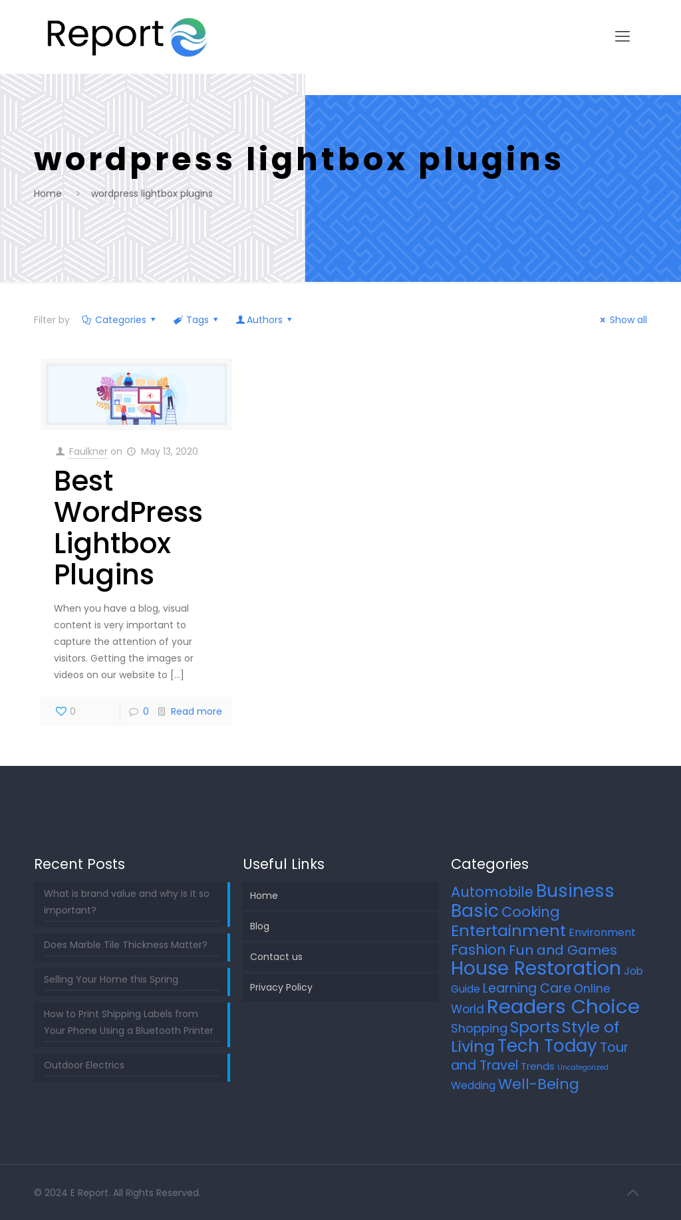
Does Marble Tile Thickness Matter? (125, 944)
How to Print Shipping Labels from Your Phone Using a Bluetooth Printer (128, 1022)
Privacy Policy (281, 987)
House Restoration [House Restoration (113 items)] (536, 968)
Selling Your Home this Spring (111, 979)
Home (48, 193)
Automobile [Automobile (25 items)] (492, 892)
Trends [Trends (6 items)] (538, 1066)
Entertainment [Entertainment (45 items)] (508, 930)
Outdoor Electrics (84, 1065)
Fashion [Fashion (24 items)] (478, 949)
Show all (622, 319)
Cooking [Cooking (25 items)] (530, 911)
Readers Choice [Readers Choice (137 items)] (563, 1006)
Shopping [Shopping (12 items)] (479, 1028)
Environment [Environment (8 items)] (602, 932)
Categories (119, 319)
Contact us (276, 956)
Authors (265, 319)
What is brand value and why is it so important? (126, 902)
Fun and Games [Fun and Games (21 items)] (563, 950)
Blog (259, 926)
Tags (197, 319)
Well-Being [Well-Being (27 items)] (538, 1084)
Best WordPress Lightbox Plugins (128, 527)
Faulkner (88, 451)
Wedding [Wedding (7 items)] (473, 1085)
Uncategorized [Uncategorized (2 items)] (583, 1067)
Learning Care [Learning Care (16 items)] (527, 988)
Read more (196, 711)
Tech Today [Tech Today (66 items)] (547, 1046)
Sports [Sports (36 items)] (534, 1027)
